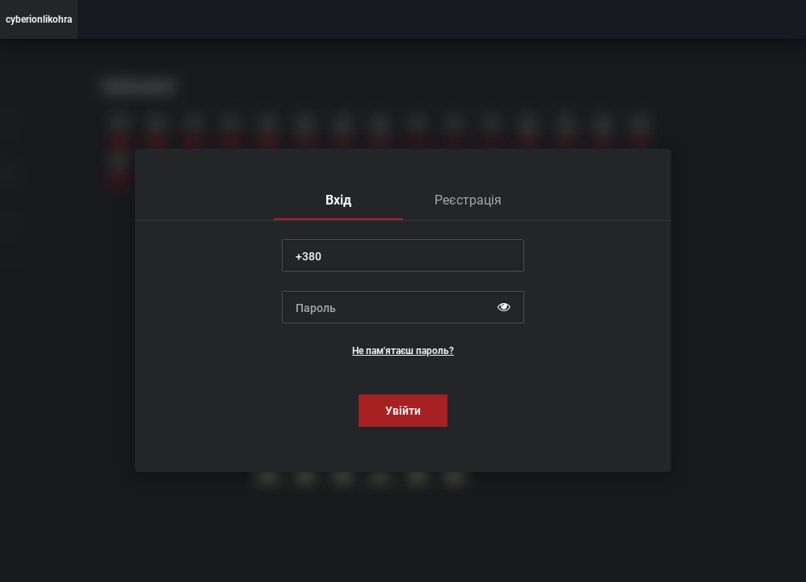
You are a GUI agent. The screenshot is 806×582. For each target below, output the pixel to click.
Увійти (403, 410)
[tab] (338, 200)
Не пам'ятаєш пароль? (403, 350)
